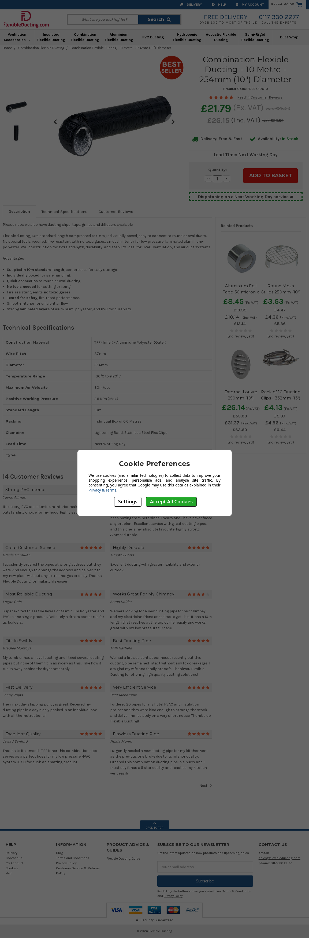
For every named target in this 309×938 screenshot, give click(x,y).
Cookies (12, 868)
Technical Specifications (64, 211)
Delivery (191, 4)
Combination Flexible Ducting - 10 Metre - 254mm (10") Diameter (120, 48)
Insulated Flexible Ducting (51, 37)
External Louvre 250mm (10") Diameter (241, 397)
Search (159, 19)
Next (173, 121)
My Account (250, 4)
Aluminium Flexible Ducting (119, 37)
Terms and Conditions (72, 858)
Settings (127, 501)
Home (7, 48)
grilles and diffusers (99, 224)
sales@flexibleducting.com (279, 858)
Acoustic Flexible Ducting (221, 37)
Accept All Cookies (171, 501)
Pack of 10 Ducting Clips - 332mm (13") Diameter (281, 397)
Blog (60, 853)
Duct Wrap (289, 37)
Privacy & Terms (102, 490)
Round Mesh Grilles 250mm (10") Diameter (281, 291)
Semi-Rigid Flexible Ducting (255, 37)
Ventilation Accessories (16, 37)
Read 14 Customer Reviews (259, 97)
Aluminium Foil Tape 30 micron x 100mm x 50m (241, 291)
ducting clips (59, 224)
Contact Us (14, 858)
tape (76, 224)
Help (219, 4)
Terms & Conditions (237, 891)
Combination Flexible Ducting (85, 37)
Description (19, 211)
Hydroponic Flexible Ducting (187, 37)
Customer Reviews (116, 211)
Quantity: (217, 170)
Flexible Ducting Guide (123, 858)
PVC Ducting (153, 37)
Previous (55, 121)
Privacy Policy (66, 863)
